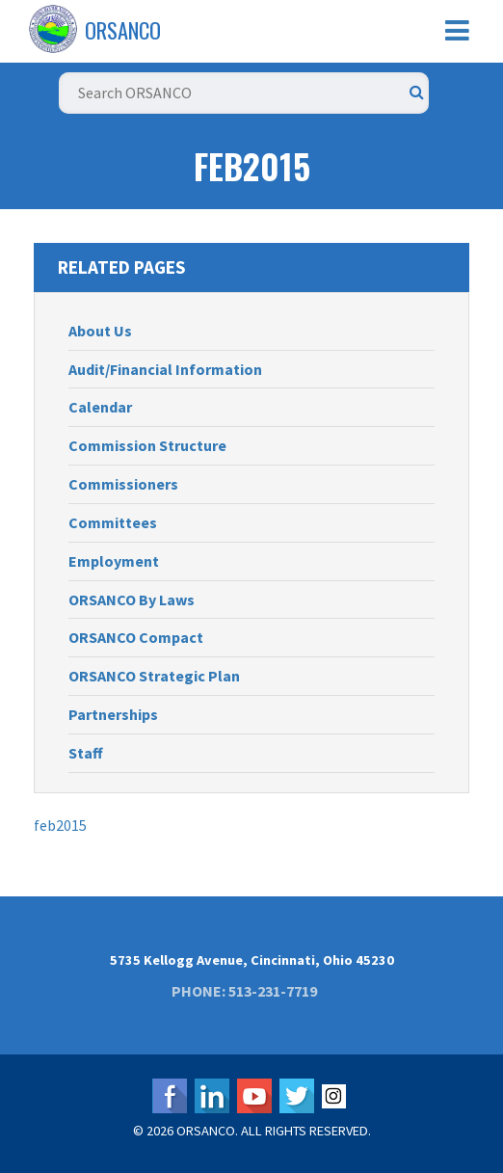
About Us (100, 330)
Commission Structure (147, 445)
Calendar (100, 406)
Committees (112, 522)
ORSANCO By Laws (131, 599)
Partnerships (113, 714)
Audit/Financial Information (165, 369)
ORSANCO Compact (135, 637)
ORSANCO (123, 29)
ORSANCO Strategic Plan (154, 675)
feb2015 (60, 825)
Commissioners (123, 483)
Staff (85, 752)
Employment (113, 561)
